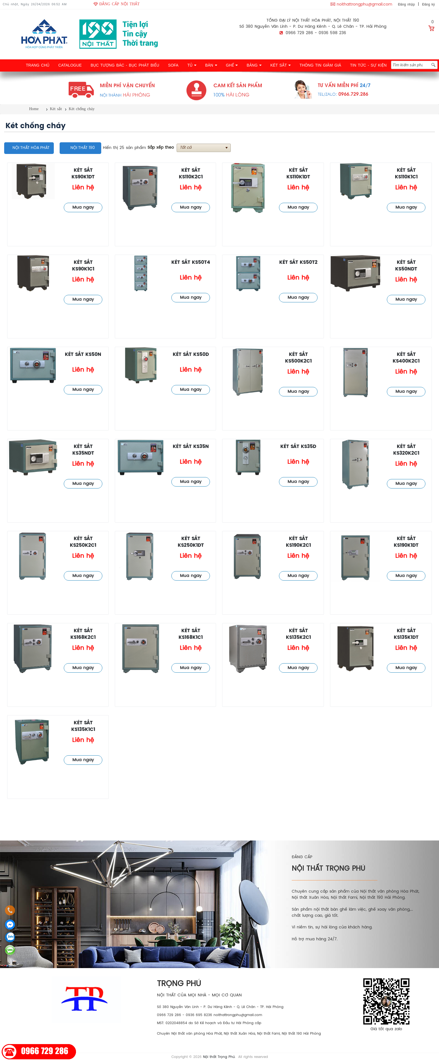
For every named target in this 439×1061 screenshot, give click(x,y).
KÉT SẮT (280, 65)
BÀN (211, 65)
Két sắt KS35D (298, 446)
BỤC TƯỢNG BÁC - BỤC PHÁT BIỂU (125, 65)
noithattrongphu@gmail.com (364, 4)
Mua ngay (83, 207)
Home (34, 109)
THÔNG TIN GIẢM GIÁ (320, 65)
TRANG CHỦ (37, 65)
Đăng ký (428, 4)
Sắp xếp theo (161, 148)
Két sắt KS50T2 (298, 262)
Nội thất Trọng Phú (219, 1057)
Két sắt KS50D (191, 354)
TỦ (191, 65)
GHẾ (232, 65)
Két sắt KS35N (191, 446)
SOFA (173, 65)
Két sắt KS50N (83, 354)
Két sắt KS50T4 (190, 262)
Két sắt (56, 109)
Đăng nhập (406, 4)
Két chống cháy (82, 109)
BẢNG (254, 65)
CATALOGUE (70, 65)
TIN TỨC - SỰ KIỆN (368, 65)
